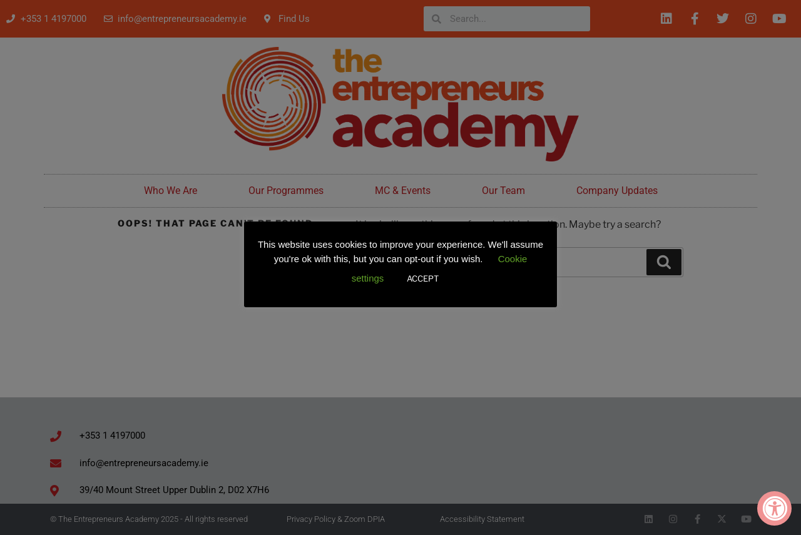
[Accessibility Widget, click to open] (774, 508)
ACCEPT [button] (423, 278)
